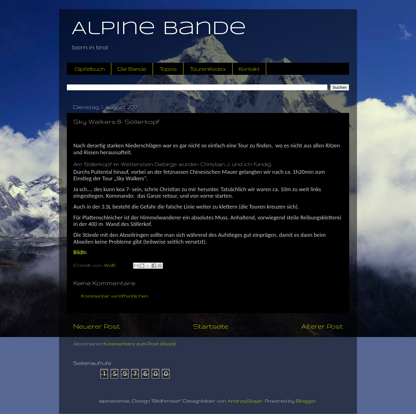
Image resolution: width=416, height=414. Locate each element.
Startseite (210, 326)
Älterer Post (322, 326)
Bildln (80, 252)
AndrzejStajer (245, 400)
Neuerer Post (96, 326)
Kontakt (249, 69)
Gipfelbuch (90, 69)
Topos (168, 69)
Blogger (306, 400)
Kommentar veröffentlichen (114, 296)
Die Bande (132, 69)
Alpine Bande (159, 29)
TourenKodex (208, 69)
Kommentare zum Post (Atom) (140, 343)
